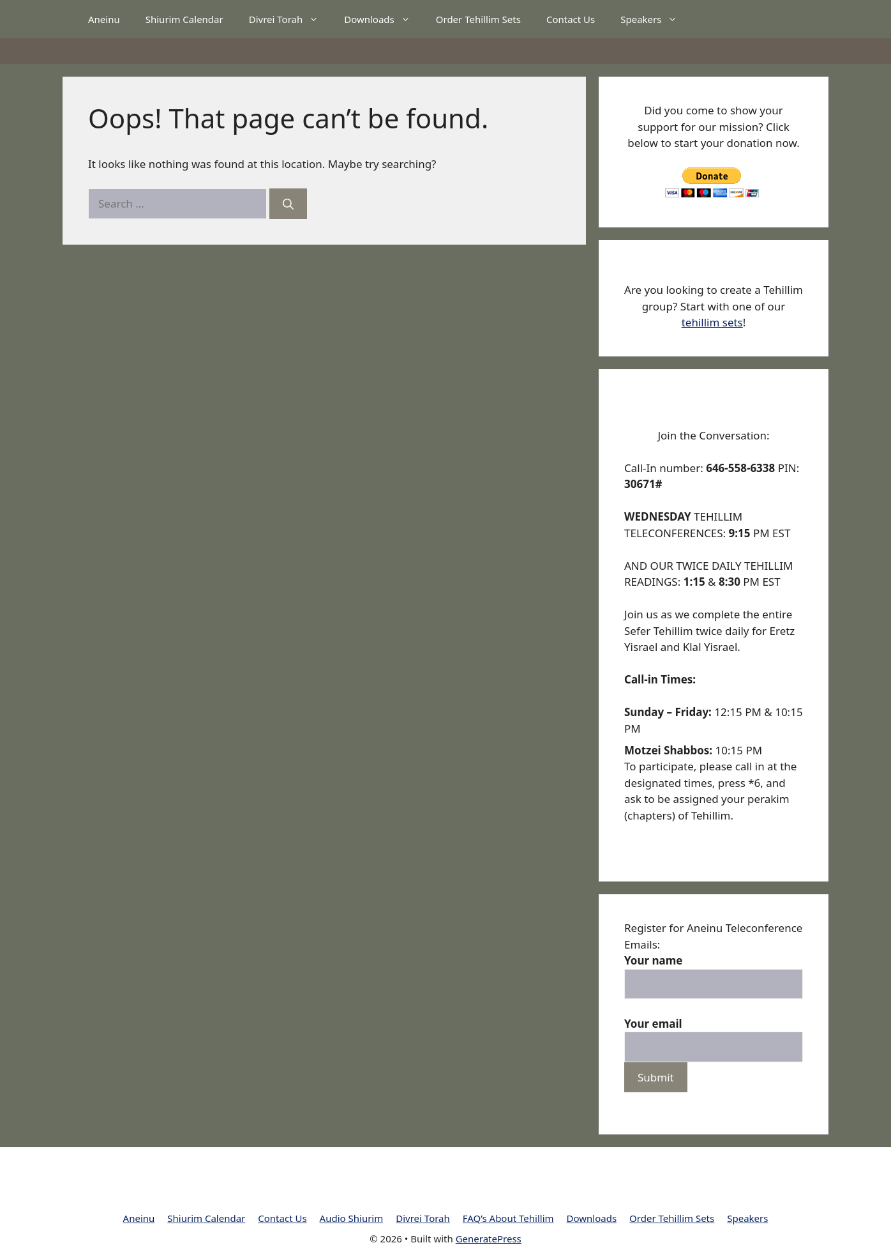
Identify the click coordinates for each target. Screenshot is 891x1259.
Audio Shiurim (352, 1218)
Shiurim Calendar (184, 19)
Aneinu (104, 19)
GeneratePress (488, 1238)
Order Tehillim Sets (478, 19)
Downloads (383, 19)
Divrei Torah (290, 19)
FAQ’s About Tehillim (508, 1218)
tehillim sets (712, 322)
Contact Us (570, 19)
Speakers (655, 19)
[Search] (288, 203)
